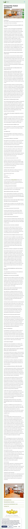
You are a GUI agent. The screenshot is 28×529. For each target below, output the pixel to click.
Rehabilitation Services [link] (9, 502)
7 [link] (16, 496)
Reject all (10, 526)
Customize (15, 526)
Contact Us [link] (6, 506)
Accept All (4, 526)
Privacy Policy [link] (15, 524)
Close (19, 526)
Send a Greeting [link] (14, 179)
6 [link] (15, 496)
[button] (24, 2)
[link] (6, 1)
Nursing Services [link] (7, 499)
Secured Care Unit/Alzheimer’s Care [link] (11, 504)
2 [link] (12, 496)
